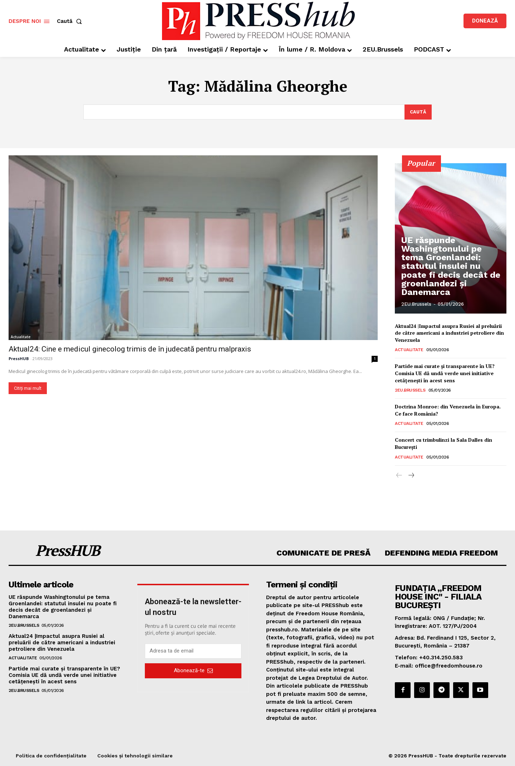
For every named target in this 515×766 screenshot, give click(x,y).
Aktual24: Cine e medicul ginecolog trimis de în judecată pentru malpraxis (130, 349)
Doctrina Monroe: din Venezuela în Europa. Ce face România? (448, 410)
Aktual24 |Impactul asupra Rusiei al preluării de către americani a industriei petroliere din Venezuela (449, 333)
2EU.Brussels (416, 304)
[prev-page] (399, 475)
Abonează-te (193, 671)
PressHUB (19, 358)
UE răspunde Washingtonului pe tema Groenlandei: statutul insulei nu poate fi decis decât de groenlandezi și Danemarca (451, 278)
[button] (71, 21)
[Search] (418, 112)
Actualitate (20, 336)
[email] (193, 651)
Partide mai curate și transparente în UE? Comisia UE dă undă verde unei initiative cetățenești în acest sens (445, 373)
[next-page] (410, 475)
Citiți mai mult (27, 388)
